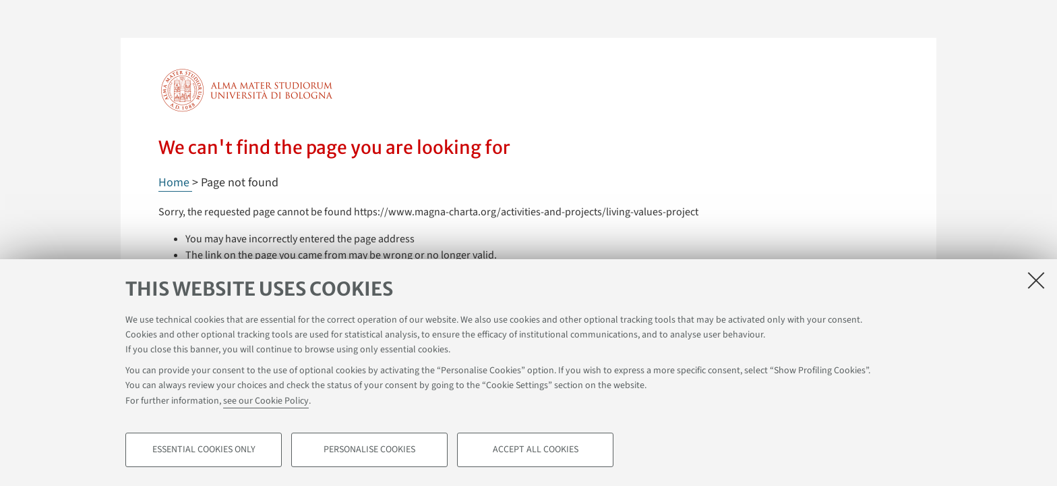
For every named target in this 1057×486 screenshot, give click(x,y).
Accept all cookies (535, 449)
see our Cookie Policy (266, 401)
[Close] (1036, 280)
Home (175, 182)
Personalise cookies (369, 449)
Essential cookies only (203, 449)
